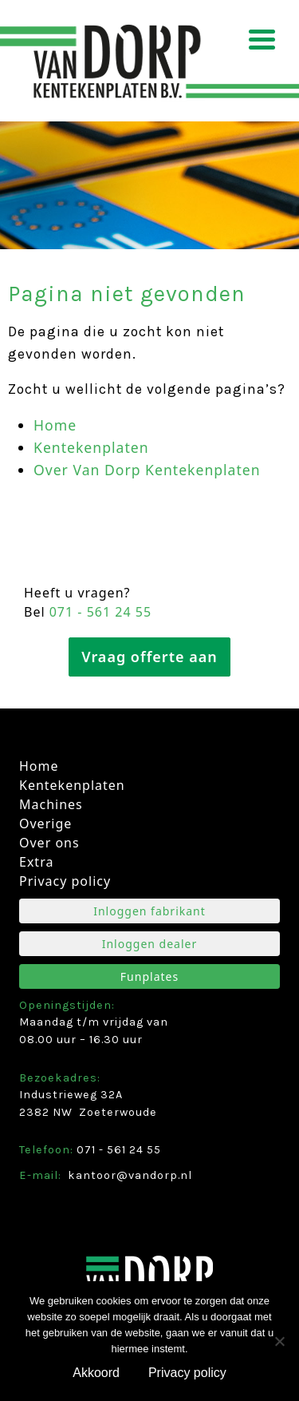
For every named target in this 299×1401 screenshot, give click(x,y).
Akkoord (96, 1372)
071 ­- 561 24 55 (100, 612)
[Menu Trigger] (262, 38)
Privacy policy (65, 881)
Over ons (49, 842)
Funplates (149, 976)
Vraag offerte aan (149, 656)
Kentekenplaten (91, 447)
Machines (51, 804)
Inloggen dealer (150, 943)
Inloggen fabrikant (149, 911)
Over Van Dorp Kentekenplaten (147, 469)
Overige (45, 823)
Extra (36, 862)
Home (55, 425)
